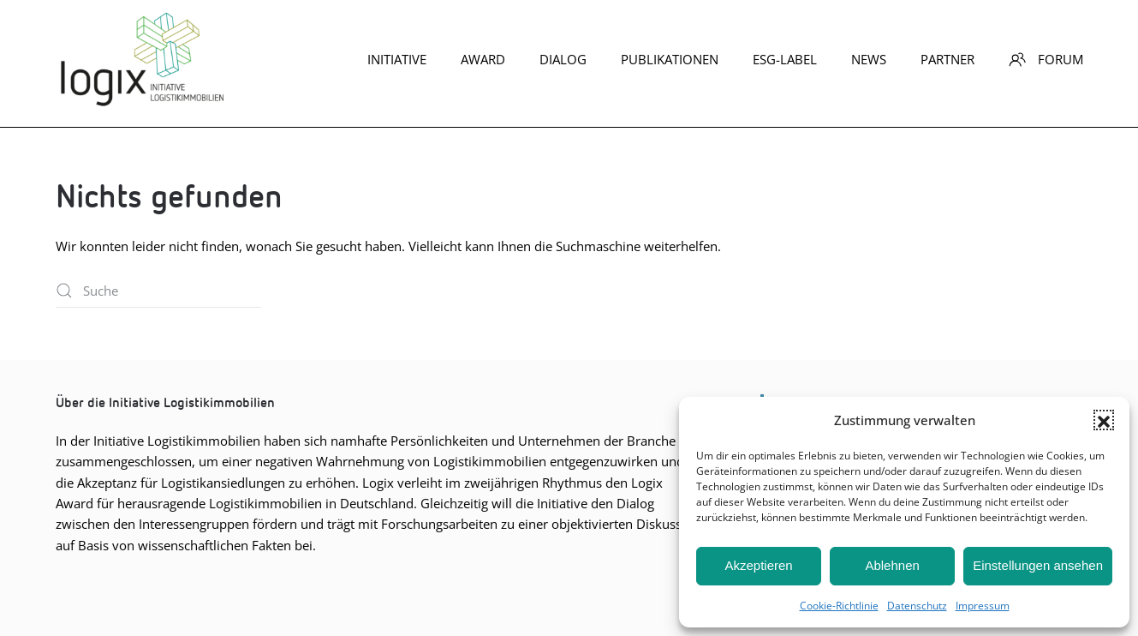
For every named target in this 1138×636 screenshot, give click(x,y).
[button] (1103, 420)
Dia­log (563, 59)
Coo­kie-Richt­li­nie (839, 605)
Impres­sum (983, 605)
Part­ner (947, 59)
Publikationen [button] (669, 59)
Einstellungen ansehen (1038, 565)
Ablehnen (892, 565)
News (868, 59)
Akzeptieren (758, 565)
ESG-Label (785, 59)
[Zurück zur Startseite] (141, 59)
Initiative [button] (396, 59)
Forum (1046, 59)
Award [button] (483, 59)
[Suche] (158, 290)
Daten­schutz (917, 605)
